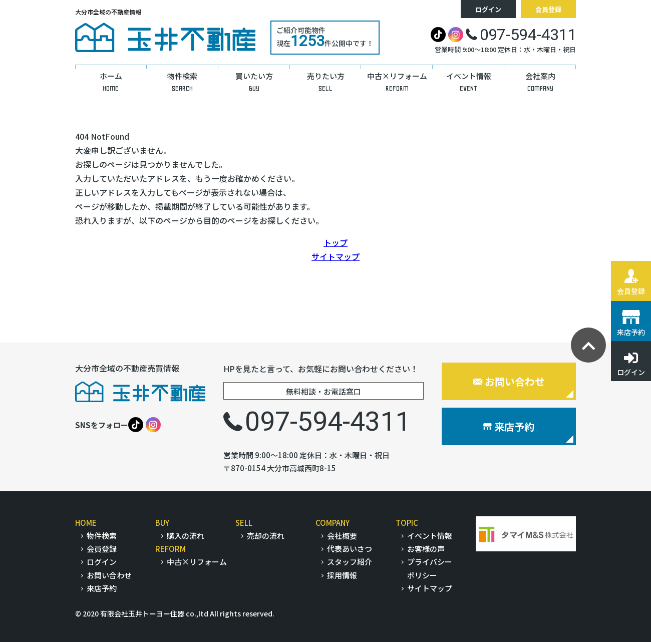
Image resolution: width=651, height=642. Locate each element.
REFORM (170, 548)
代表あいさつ (349, 548)
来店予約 (508, 426)
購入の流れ (185, 535)
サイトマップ (335, 256)
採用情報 (342, 575)
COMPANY (332, 522)
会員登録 (548, 9)
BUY (162, 522)
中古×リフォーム (197, 561)
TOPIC (407, 522)
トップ (335, 242)
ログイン (488, 9)
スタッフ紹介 (349, 561)
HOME (86, 522)
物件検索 (102, 535)
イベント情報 (429, 535)
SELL (243, 522)
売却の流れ (265, 535)
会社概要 (342, 535)
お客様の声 (426, 548)
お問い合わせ (509, 381)
